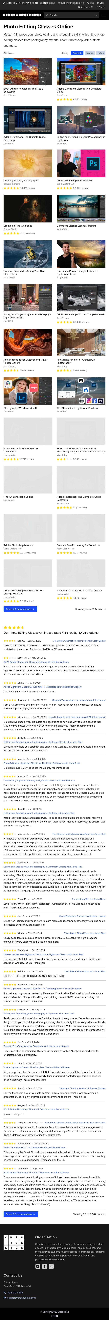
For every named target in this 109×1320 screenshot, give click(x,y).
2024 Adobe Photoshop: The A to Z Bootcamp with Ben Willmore (36, 662)
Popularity (77, 52)
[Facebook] (44, 1266)
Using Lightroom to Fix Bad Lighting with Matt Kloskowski (76, 717)
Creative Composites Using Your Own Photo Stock (24, 272)
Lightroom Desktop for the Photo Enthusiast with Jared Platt (75, 1122)
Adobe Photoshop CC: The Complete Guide (81, 314)
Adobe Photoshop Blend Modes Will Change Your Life (24, 592)
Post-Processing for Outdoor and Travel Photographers (25, 361)
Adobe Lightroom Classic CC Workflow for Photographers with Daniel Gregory (42, 686)
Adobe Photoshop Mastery (18, 545)
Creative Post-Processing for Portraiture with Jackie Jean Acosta (36, 1046)
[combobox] (71, 15)
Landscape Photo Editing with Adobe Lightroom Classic (77, 272)
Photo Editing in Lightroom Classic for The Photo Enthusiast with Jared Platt (42, 763)
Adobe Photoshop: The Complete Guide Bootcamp (79, 498)
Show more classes (20, 609)
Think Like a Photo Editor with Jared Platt (84, 933)
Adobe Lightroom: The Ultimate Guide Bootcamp (25, 138)
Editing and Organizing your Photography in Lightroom (81, 138)
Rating (101, 52)
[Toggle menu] (103, 15)
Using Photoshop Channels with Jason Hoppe (82, 916)
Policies (54, 1315)
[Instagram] (51, 1266)
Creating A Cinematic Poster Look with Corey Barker (79, 640)
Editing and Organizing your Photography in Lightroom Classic (28, 316)
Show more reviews (20, 1214)
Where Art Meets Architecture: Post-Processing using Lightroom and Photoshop (81, 450)
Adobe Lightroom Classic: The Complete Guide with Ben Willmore (37, 1067)
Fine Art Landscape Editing (18, 496)
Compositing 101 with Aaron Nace (88, 899)
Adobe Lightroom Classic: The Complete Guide (79, 90)
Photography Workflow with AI (20, 408)
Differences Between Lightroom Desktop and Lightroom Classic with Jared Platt (43, 954)
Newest (89, 52)
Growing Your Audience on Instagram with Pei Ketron (78, 700)
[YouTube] (37, 1266)
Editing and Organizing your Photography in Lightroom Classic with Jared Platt (43, 742)
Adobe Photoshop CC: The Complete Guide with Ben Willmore (35, 1147)
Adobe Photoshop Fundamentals (75, 180)
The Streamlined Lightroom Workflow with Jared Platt (78, 834)
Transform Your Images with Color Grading (80, 590)
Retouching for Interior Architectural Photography (76, 361)
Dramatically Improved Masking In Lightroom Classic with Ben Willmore (39, 780)
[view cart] (101, 3)
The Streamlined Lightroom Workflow (77, 408)
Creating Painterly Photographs (21, 180)
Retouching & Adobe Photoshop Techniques (21, 450)
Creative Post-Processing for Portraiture (78, 545)
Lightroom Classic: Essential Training (77, 225)
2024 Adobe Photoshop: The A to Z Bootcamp (23, 90)
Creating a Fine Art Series (18, 225)
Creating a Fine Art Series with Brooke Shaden (82, 1088)
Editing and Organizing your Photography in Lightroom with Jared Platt (39, 813)
